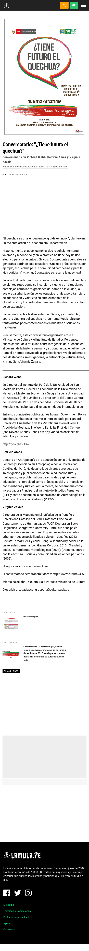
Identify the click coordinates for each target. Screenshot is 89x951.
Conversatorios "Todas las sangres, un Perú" (44, 166)
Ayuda (6, 923)
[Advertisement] (44, 703)
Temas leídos (11, 671)
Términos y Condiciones (17, 911)
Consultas (9, 929)
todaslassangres (11, 166)
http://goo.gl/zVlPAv (16, 444)
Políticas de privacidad (16, 917)
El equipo (8, 904)
